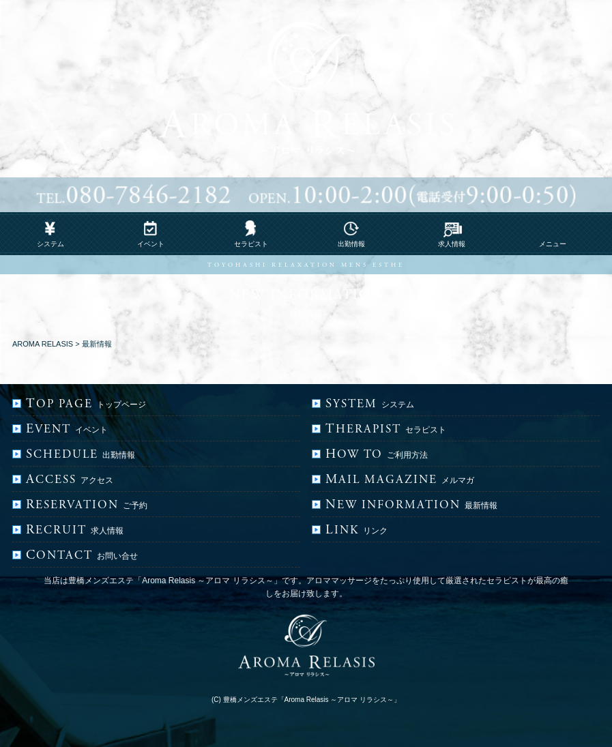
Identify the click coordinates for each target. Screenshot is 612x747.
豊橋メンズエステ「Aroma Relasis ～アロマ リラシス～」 (312, 699)
